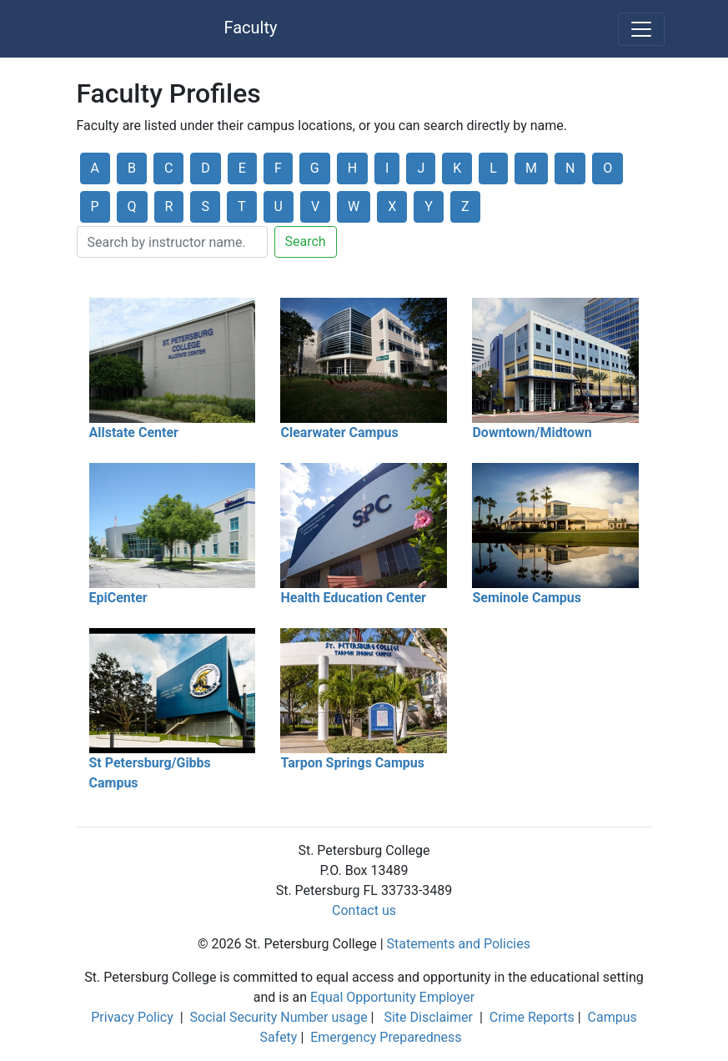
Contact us (364, 910)
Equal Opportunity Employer (392, 997)
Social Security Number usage (279, 1017)
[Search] (172, 242)
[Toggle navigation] (641, 29)
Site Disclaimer (428, 1017)
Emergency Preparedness (385, 1037)
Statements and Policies (458, 944)
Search (305, 241)
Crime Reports (532, 1017)
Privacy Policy (132, 1017)
